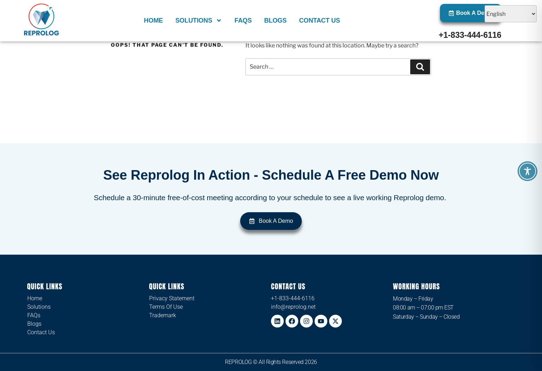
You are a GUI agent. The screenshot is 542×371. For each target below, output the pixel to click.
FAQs (243, 20)
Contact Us (319, 20)
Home (153, 20)
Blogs (275, 20)
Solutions (198, 20)
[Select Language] (511, 13)
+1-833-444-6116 (470, 35)
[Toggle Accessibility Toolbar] (527, 171)
